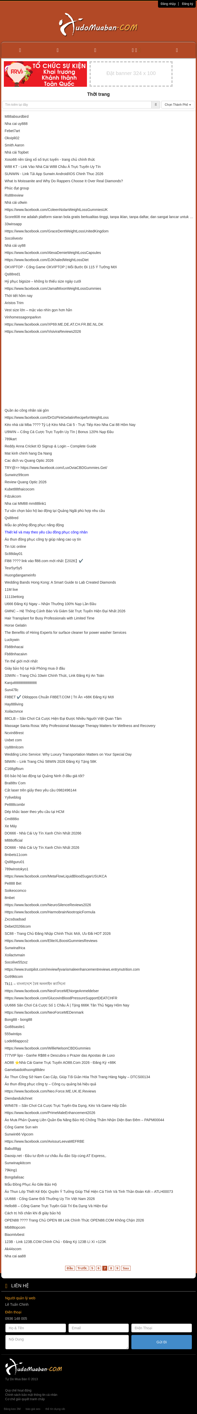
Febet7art (12, 131)
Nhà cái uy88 (15, 245)
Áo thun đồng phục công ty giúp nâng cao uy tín (43, 539)
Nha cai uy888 (16, 124)
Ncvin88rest (14, 733)
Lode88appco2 (16, 1041)
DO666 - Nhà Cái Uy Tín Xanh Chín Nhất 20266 (43, 833)
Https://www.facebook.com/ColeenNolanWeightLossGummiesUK (56, 210)
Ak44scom (13, 1249)
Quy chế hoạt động (18, 1390)
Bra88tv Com (15, 783)
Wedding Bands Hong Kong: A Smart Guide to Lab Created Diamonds (60, 582)
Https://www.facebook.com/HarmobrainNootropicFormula (50, 912)
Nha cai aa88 (15, 1256)
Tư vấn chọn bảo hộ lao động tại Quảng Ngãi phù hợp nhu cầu (55, 511)
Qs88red (11, 518)
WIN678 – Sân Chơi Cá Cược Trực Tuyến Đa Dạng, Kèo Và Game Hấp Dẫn (65, 1106)
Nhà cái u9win (16, 202)
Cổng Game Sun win (21, 1127)
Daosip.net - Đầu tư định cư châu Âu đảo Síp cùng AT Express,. (55, 1156)
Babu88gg (13, 1149)
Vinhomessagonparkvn (23, 317)
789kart (11, 439)
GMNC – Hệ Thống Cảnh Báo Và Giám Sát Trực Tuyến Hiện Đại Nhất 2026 (65, 611)
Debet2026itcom (18, 926)
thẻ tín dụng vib (55, 1408)
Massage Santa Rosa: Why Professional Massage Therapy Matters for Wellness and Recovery (80, 726)
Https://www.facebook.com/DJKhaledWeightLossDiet (46, 260)
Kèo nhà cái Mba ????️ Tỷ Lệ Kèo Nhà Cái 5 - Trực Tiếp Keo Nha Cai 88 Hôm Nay (70, 425)
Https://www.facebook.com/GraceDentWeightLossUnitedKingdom (57, 231)
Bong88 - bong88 (18, 1019)
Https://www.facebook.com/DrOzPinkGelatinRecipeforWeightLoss (57, 417)
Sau (126, 1268)
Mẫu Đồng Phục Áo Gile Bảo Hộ (31, 1184)
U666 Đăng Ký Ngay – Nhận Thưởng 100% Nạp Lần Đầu (50, 604)
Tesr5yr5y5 (13, 568)
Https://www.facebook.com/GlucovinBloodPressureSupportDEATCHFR (61, 998)
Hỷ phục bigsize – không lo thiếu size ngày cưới (43, 281)
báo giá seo (33, 1408)
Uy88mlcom (14, 747)
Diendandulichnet (18, 1098)
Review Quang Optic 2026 (25, 482)
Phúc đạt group (17, 188)
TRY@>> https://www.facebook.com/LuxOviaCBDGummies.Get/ (56, 468)
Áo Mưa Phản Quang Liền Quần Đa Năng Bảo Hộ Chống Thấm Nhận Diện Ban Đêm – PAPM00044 (84, 1120)
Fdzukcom (13, 496)
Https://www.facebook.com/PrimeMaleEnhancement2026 (50, 1113)
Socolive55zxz (16, 962)
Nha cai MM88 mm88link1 (25, 503)
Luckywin (12, 640)
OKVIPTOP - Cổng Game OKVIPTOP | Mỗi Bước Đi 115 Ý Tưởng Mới (61, 267)
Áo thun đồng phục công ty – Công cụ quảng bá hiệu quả (50, 1084)
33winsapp (13, 224)
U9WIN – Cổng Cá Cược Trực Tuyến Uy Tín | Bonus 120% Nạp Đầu (59, 432)
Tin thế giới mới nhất (21, 661)
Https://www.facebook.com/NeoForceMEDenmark (44, 1012)
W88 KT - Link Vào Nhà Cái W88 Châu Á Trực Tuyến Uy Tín (53, 167)
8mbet (10, 898)
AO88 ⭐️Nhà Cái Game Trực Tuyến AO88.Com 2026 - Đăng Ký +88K (60, 1062)
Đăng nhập (168, 4)
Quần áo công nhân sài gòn (27, 410)
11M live (11, 589)
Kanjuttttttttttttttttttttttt (21, 683)
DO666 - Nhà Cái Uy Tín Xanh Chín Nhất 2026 (42, 847)
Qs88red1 (12, 274)
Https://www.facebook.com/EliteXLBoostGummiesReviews (51, 941)
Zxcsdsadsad (15, 919)
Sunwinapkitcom (18, 1163)
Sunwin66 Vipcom (19, 1134)
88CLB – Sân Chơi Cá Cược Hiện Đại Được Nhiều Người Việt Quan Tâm (63, 718)
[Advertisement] (98, 372)
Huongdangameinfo (20, 575)
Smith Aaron (14, 145)
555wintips (13, 1034)
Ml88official (14, 840)
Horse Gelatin (16, 625)
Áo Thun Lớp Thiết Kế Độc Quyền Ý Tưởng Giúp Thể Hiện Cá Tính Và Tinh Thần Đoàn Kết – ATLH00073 (89, 1192)
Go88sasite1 (15, 1027)
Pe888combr (15, 804)
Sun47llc (11, 690)
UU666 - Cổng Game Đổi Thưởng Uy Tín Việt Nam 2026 (50, 1199)
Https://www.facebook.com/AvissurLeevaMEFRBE (44, 1141)
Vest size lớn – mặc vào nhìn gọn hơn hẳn (38, 310)
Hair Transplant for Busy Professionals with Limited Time (49, 618)
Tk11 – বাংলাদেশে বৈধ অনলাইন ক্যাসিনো (35, 984)
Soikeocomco (15, 890)
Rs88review (14, 195)
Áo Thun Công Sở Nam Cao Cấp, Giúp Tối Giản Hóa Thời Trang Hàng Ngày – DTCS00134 (77, 1077)
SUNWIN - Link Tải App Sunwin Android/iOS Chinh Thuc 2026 (54, 174)
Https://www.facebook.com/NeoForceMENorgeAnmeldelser (52, 991)
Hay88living (14, 704)
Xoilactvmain (15, 955)
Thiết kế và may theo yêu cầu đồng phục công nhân (46, 532)
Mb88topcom (15, 1227)
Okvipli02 (12, 138)
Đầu (70, 1268)
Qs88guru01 (14, 862)
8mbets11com (16, 855)
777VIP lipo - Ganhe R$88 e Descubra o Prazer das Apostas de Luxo (60, 1055)
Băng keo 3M (12, 1408)
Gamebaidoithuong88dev (25, 1070)
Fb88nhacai (14, 647)
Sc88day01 (14, 554)
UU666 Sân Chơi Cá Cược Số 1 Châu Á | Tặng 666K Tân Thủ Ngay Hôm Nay (67, 1005)
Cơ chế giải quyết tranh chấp (25, 1399)
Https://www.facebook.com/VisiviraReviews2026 (43, 331)
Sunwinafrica (15, 948)
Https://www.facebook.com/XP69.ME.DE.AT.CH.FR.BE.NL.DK (54, 324)
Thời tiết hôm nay (19, 296)
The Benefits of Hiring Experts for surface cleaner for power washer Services (65, 632)
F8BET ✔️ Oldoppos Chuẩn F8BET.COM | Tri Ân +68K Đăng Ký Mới (59, 697)
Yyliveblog (13, 797)
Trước (82, 1268)
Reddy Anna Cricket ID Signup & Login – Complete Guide (50, 446)
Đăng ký (187, 4)
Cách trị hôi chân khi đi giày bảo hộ (33, 1213)
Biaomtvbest (14, 1235)
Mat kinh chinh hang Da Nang (28, 453)
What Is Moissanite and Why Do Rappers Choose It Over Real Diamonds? (64, 181)
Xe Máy (11, 826)
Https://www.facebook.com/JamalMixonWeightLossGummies (53, 288)
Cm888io (12, 819)
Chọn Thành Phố (178, 104)
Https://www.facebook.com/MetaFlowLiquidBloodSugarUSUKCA (56, 876)
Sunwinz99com (17, 475)
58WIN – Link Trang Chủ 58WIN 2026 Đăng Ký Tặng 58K (50, 761)
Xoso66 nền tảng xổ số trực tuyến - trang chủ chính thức (50, 159)
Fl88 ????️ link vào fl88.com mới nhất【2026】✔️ (44, 561)
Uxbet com (13, 740)
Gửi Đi (161, 1342)
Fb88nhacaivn (16, 654)
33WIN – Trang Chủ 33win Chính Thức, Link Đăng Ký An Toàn (54, 675)
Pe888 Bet (13, 883)
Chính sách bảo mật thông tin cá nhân (31, 1395)
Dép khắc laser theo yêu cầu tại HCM (34, 812)
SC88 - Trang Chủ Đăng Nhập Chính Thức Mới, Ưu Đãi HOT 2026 (58, 933)
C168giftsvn (14, 769)
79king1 (11, 1170)
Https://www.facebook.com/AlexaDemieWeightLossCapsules (53, 253)
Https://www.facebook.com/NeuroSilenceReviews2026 (48, 905)
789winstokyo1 (16, 869)
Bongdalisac (14, 1177)
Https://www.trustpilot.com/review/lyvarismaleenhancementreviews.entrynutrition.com (72, 969)
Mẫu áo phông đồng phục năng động (34, 525)
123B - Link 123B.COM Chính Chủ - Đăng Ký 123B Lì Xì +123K (56, 1242)
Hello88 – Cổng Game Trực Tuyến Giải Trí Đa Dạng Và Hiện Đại (56, 1206)
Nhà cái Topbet (16, 152)
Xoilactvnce (14, 711)
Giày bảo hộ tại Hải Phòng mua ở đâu (35, 668)
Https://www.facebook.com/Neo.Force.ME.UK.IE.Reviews (50, 1091)
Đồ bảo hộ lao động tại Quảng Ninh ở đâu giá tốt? (44, 776)
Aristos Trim (14, 303)
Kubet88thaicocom (19, 489)
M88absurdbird (16, 116)
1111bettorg (14, 597)
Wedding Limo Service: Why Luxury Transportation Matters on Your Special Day (68, 754)
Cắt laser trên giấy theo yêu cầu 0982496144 (40, 790)
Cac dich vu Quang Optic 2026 (29, 460)
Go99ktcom (14, 976)
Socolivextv (14, 238)
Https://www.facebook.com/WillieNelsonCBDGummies (48, 1048)
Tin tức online (15, 546)
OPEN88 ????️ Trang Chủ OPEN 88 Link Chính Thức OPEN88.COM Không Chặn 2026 (74, 1220)
